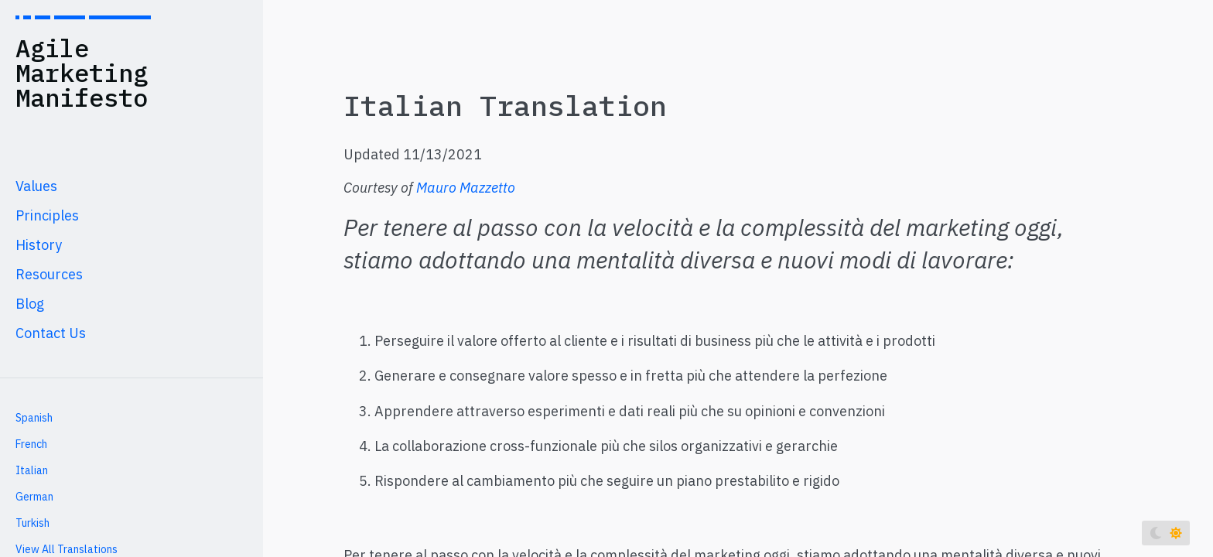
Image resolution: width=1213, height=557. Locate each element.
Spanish (34, 418)
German (34, 497)
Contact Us (50, 333)
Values (36, 186)
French (31, 444)
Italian (31, 470)
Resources (49, 274)
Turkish (32, 523)
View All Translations (66, 549)
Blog (29, 304)
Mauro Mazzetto (465, 187)
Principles (47, 215)
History (38, 245)
